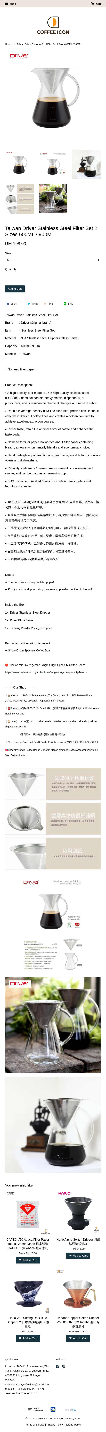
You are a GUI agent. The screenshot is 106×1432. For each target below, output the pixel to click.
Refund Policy (73, 1424)
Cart (96, 4)
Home (8, 44)
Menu (10, 4)
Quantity (11, 269)
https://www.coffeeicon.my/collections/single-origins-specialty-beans (46, 672)
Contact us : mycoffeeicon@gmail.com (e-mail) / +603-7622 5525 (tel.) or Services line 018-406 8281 (27, 1389)
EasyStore (74, 1418)
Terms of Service (34, 1424)
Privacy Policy (55, 1424)
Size (8, 253)
